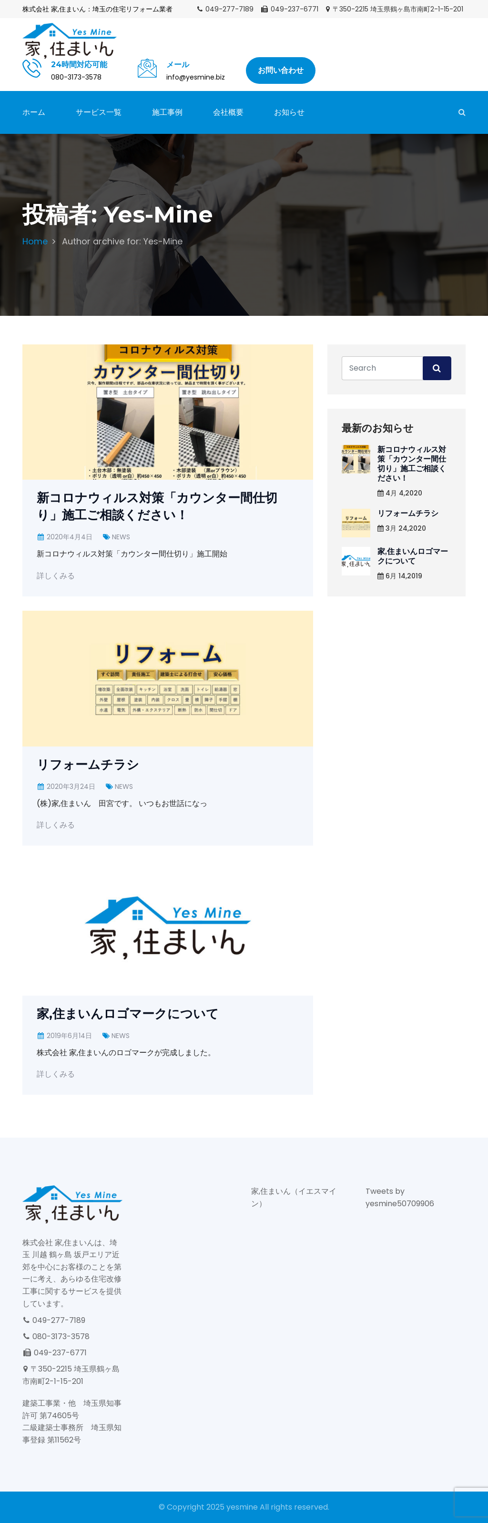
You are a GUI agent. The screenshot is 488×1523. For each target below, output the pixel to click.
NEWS (121, 537)
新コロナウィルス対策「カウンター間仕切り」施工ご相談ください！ (411, 464)
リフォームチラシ (88, 764)
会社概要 (228, 112)
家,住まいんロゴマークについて (128, 1013)
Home (35, 241)
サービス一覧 (99, 112)
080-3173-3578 (56, 1336)
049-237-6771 (289, 9)
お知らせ (289, 112)
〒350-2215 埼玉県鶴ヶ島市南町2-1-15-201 (394, 9)
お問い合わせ (281, 70)
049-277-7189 (225, 9)
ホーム (33, 112)
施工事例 (167, 112)
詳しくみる (56, 575)
